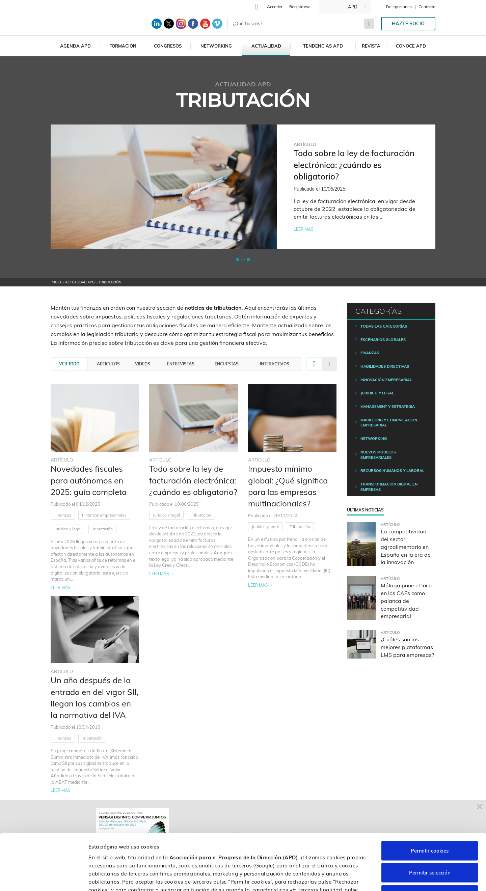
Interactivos (274, 363)
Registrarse (299, 6)
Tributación (102, 528)
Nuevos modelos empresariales (378, 455)
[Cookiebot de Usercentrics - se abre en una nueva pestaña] (43, 878)
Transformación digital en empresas (388, 487)
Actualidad (266, 46)
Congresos (168, 46)
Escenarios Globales (383, 339)
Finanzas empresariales (104, 515)
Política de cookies (249, 849)
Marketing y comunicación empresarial (388, 423)
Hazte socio (408, 24)
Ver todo (69, 363)
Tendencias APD (323, 46)
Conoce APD (411, 46)
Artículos (108, 363)
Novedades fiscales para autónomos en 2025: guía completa (89, 480)
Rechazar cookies (429, 846)
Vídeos (142, 363)
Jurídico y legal (67, 528)
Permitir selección (430, 825)
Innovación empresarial (386, 380)
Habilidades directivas (384, 366)
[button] (237, 259)
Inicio (56, 282)
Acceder (274, 6)
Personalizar (358, 877)
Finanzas (62, 515)
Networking (216, 46)
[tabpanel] (243, 186)
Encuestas (227, 363)
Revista (371, 46)
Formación (122, 46)
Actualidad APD (79, 282)
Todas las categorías (383, 326)
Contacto (426, 6)
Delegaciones (399, 6)
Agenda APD (75, 46)
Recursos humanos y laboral (392, 470)
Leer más (304, 229)
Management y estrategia (387, 406)
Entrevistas (180, 363)
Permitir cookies (430, 802)
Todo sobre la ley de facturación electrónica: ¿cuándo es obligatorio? (193, 480)
